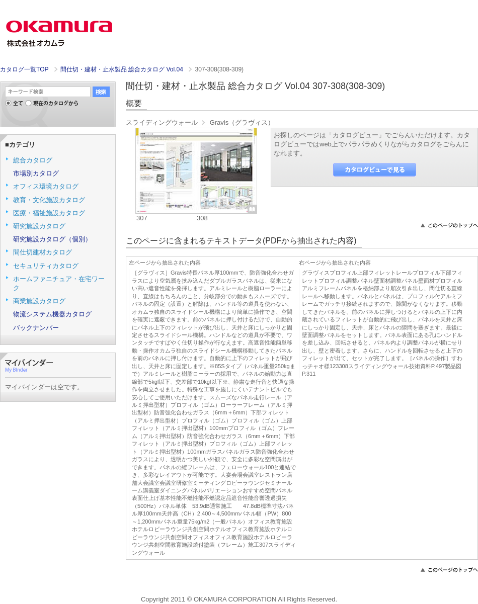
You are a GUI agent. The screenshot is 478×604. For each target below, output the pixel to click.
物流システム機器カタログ (52, 314)
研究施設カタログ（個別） (52, 239)
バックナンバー (36, 327)
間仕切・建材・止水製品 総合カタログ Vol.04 (122, 69)
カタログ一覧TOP (24, 69)
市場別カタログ (36, 173)
